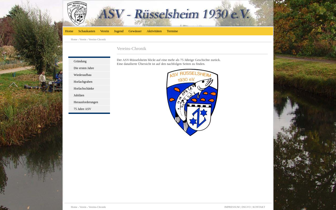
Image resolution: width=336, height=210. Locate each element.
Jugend (118, 31)
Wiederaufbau (82, 75)
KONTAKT (259, 207)
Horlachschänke (84, 88)
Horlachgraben (83, 82)
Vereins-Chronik (97, 39)
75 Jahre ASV (82, 109)
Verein (104, 31)
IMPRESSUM (232, 207)
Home (69, 31)
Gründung (80, 61)
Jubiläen (79, 95)
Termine (172, 31)
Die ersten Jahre (84, 68)
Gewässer (135, 31)
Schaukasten (86, 31)
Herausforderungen (86, 102)
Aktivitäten (154, 31)
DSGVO (246, 207)
